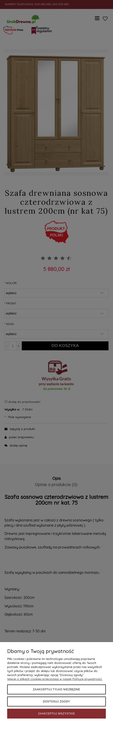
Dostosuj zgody (56, 701)
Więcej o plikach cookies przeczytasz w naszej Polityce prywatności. (54, 679)
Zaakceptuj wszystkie (56, 713)
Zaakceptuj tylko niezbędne (56, 689)
